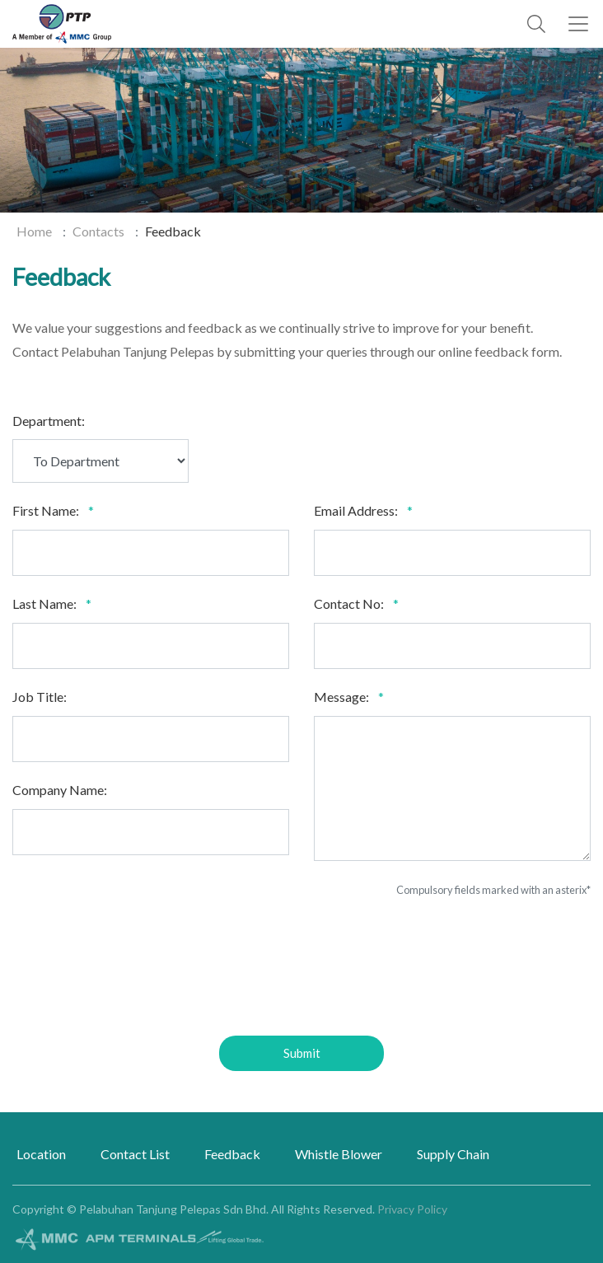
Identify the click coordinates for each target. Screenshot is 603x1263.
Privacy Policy (412, 1209)
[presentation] (301, 973)
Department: (48, 420)
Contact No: (349, 603)
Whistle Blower (338, 1154)
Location (41, 1154)
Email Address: (356, 510)
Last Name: (44, 603)
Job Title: (39, 696)
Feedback (232, 1154)
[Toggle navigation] (578, 24)
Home (34, 231)
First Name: (45, 510)
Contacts (98, 231)
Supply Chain (453, 1154)
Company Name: (59, 790)
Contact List (135, 1154)
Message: (341, 696)
